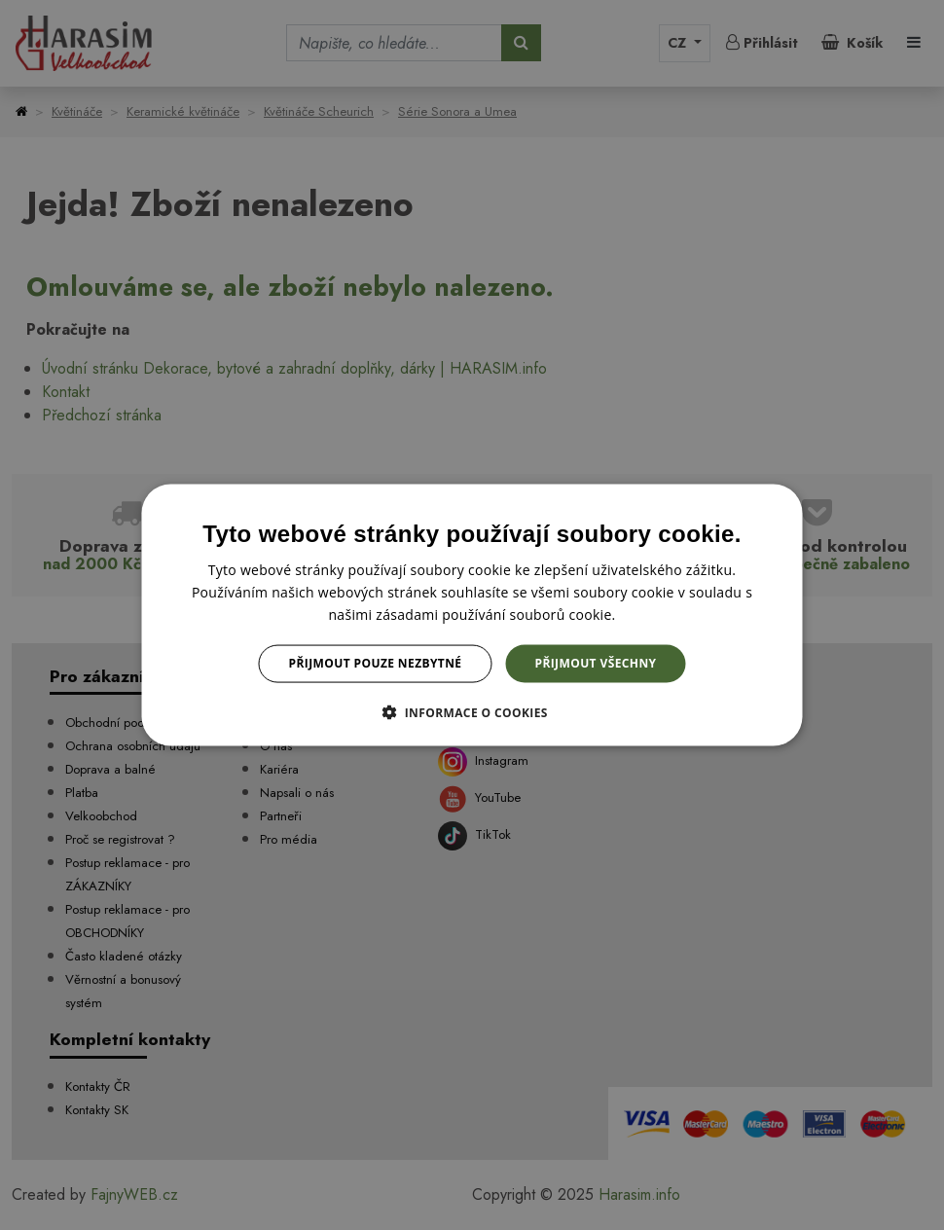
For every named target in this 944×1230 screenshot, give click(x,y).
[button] (472, 711)
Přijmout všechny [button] (595, 663)
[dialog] (472, 615)
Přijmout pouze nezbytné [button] (375, 663)
